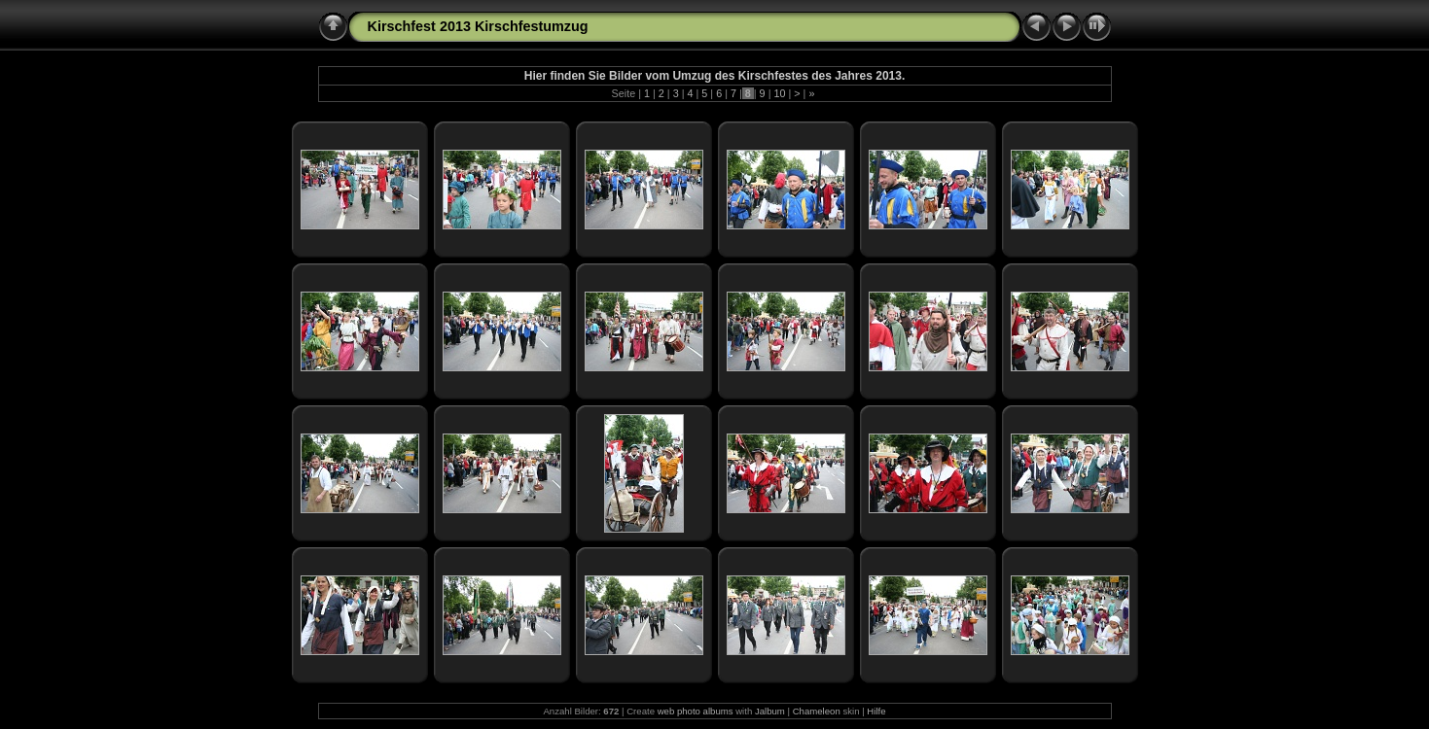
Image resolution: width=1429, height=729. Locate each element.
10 (779, 93)
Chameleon (816, 711)
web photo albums (695, 711)
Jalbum (770, 711)
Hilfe (876, 711)
